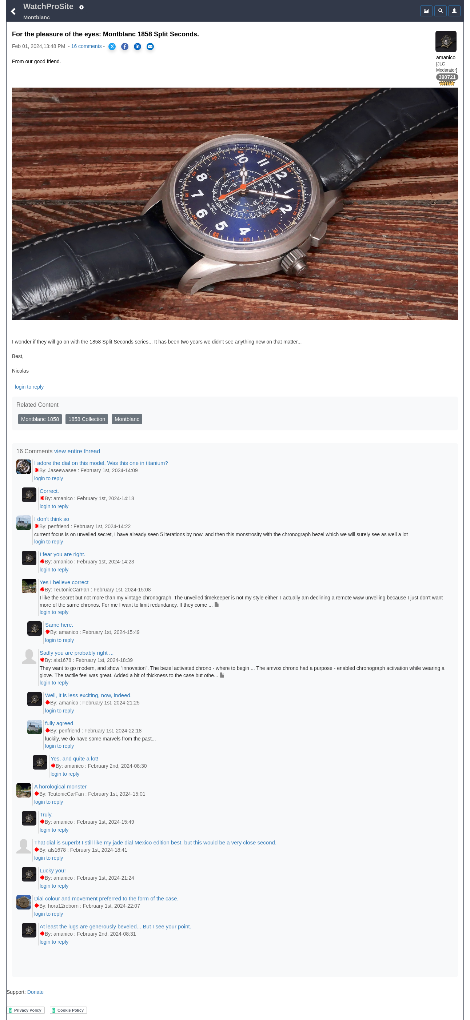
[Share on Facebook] (124, 46)
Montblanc (127, 419)
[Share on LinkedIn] (137, 46)
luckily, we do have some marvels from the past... (100, 739)
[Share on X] (112, 46)
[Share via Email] (150, 46)
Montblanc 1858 (40, 419)
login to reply (29, 387)
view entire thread (77, 451)
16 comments (86, 46)
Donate (35, 992)
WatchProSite (48, 6)
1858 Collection (86, 419)
